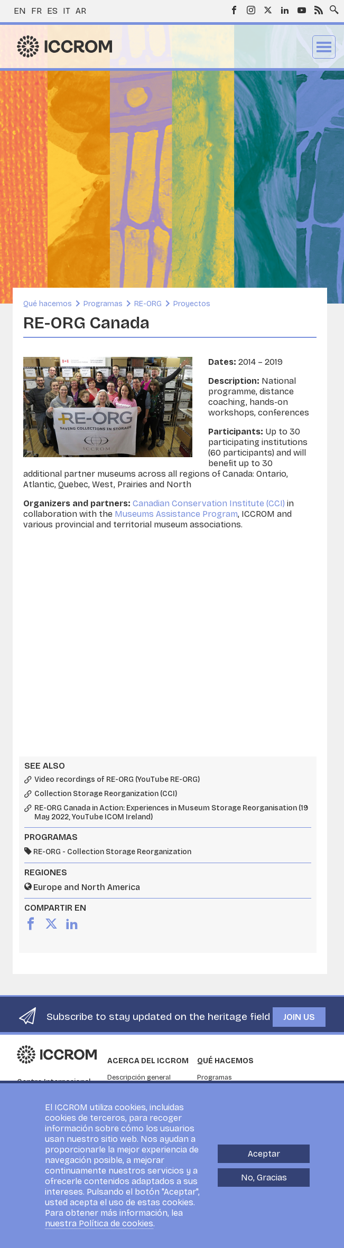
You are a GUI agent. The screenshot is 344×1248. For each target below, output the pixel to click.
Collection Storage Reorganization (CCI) (105, 794)
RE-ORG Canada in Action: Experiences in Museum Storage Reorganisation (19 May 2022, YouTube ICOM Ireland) (171, 812)
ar (81, 11)
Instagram (251, 10)
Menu (324, 47)
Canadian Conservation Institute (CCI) (209, 503)
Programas (103, 303)
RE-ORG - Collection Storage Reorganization (112, 851)
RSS (318, 10)
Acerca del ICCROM (148, 1060)
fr (36, 11)
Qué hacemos (47, 303)
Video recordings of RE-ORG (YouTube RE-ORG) (117, 780)
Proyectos (191, 303)
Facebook (234, 10)
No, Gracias (264, 1178)
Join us (299, 1017)
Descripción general (139, 1077)
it (66, 11)
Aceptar (264, 1154)
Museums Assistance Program (176, 514)
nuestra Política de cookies (99, 1223)
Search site (332, 7)
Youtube (301, 10)
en (20, 11)
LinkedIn (285, 10)
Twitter (268, 10)
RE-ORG (148, 303)
